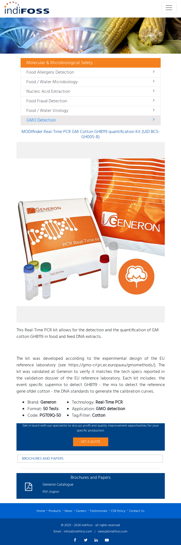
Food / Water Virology (90, 110)
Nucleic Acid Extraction (90, 91)
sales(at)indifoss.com (112, 531)
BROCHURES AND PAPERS (42, 459)
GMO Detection (90, 120)
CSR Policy (118, 511)
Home (41, 511)
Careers (81, 511)
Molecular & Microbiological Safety (59, 62)
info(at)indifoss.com (78, 531)
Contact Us (136, 511)
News (68, 511)
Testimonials (98, 511)
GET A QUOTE (90, 442)
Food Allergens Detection (90, 72)
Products (55, 511)
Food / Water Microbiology (90, 82)
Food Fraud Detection (90, 101)
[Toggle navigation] (169, 7)
